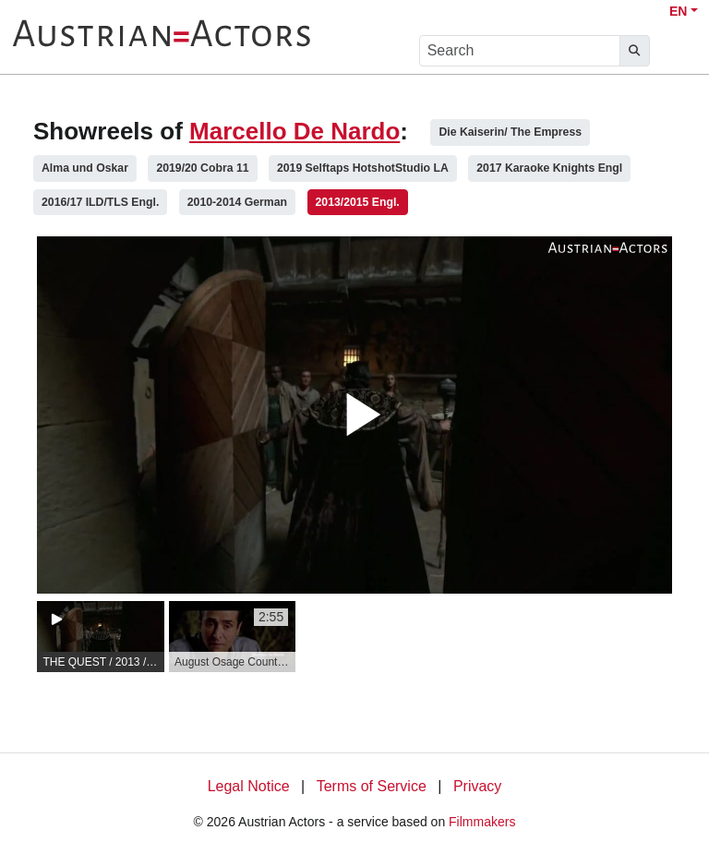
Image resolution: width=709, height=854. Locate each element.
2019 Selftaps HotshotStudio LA (363, 168)
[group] (100, 637)
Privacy (477, 786)
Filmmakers (482, 821)
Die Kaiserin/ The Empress (510, 132)
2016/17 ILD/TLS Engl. (100, 202)
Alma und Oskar (85, 168)
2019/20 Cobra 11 (202, 168)
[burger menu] (678, 51)
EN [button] (678, 11)
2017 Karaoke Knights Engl (549, 168)
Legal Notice (249, 786)
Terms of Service (372, 786)
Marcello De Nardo (294, 131)
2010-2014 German (237, 202)
